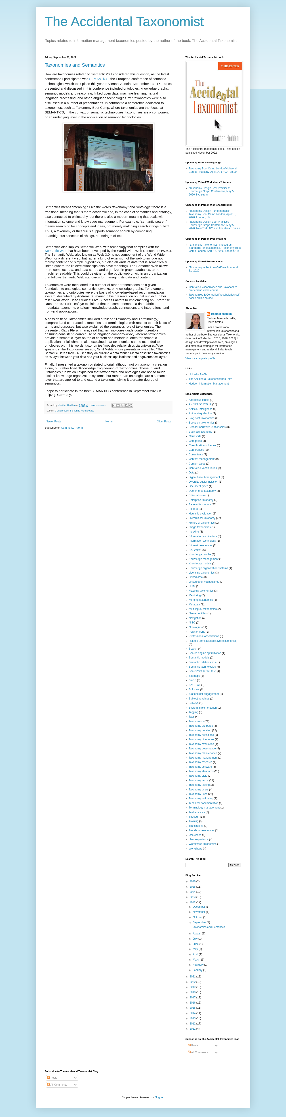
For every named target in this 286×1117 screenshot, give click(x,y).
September (200, 922)
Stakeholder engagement (204, 693)
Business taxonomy (200, 431)
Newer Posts (53, 421)
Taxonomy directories (201, 739)
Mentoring (195, 595)
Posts (193, 1045)
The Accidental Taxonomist (124, 21)
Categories (195, 440)
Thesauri (194, 816)
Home (109, 421)
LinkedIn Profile (198, 374)
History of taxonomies (201, 522)
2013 (193, 1018)
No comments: (99, 405)
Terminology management (204, 807)
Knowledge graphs (200, 554)
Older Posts (164, 421)
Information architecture (203, 536)
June (196, 944)
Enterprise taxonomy (201, 500)
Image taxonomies (200, 527)
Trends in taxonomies (201, 830)
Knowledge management (204, 559)
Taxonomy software (200, 766)
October (198, 917)
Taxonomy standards (201, 771)
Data (191, 472)
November (199, 911)
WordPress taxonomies (203, 843)
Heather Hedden (221, 313)
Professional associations (204, 636)
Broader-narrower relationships (207, 427)
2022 (193, 902)
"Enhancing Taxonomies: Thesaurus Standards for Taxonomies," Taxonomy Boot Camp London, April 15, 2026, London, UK (215, 248)
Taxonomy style (198, 775)
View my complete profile (200, 358)
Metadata (194, 604)
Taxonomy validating (201, 798)
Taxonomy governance (202, 748)
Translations (196, 825)
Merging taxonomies (201, 599)
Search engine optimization (205, 653)
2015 (193, 1007)
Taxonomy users (198, 789)
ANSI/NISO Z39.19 (200, 404)
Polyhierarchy (197, 631)
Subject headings (199, 698)
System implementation (203, 707)
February (198, 964)
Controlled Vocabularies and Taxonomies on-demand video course (213, 289)
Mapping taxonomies (201, 590)
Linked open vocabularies (204, 581)
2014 (193, 1013)
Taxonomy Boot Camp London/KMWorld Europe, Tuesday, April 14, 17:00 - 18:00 (213, 170)
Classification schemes (202, 445)
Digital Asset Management (204, 477)
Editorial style (197, 495)
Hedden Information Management (209, 383)
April (196, 954)
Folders (193, 508)
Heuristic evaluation (200, 513)
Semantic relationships (202, 662)
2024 (193, 891)
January (198, 970)
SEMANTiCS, (99, 79)
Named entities (198, 613)
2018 (193, 992)
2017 (193, 997)
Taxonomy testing (199, 784)
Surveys (193, 703)
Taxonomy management (203, 757)
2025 (193, 886)
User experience (198, 839)
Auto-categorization (200, 413)
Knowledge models (200, 563)
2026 (193, 881)
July (195, 938)
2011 (193, 1028)
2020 (193, 981)
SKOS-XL (194, 685)
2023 (193, 897)
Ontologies (195, 627)
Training (193, 821)
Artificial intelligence (200, 409)
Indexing (194, 531)
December (199, 906)
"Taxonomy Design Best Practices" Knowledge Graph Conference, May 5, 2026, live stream (211, 191)
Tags (191, 716)
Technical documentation (203, 803)
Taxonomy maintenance (203, 753)
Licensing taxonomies (201, 572)
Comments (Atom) (72, 427)
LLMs (192, 586)
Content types (197, 463)
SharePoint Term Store (202, 671)
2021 (193, 976)
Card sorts (195, 436)
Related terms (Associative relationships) (213, 640)
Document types (198, 486)
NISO (192, 622)
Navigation (195, 618)
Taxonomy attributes (201, 725)
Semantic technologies (82, 410)
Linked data (196, 577)
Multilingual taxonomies (203, 609)
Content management (201, 459)
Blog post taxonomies (201, 418)
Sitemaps (194, 675)
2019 (193, 987)
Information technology (202, 540)
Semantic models (199, 657)
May (196, 949)
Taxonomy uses (198, 794)
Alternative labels (199, 399)
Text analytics (197, 812)
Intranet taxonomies (200, 545)
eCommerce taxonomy (202, 490)
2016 (193, 1002)
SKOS (192, 680)
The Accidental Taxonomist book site (210, 379)
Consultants (196, 454)
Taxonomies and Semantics (75, 65)
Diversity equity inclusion (203, 481)
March (197, 959)
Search (193, 648)
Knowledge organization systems (208, 568)
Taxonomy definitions (201, 734)
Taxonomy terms (198, 780)
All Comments (198, 1052)
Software (194, 689)
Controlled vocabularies (203, 468)
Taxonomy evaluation (201, 744)
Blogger (159, 1097)
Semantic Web (56, 251)
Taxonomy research (200, 762)
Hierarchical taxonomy (202, 518)
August (197, 933)
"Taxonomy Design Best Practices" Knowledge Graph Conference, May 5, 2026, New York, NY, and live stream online (214, 225)
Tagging (193, 712)
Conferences (62, 410)
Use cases (195, 835)
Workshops (195, 848)
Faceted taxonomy (200, 504)
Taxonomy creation (200, 730)
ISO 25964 (195, 549)
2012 (193, 1023)
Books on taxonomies (201, 422)
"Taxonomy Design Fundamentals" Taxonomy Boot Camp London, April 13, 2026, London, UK (212, 214)
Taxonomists (196, 721)
